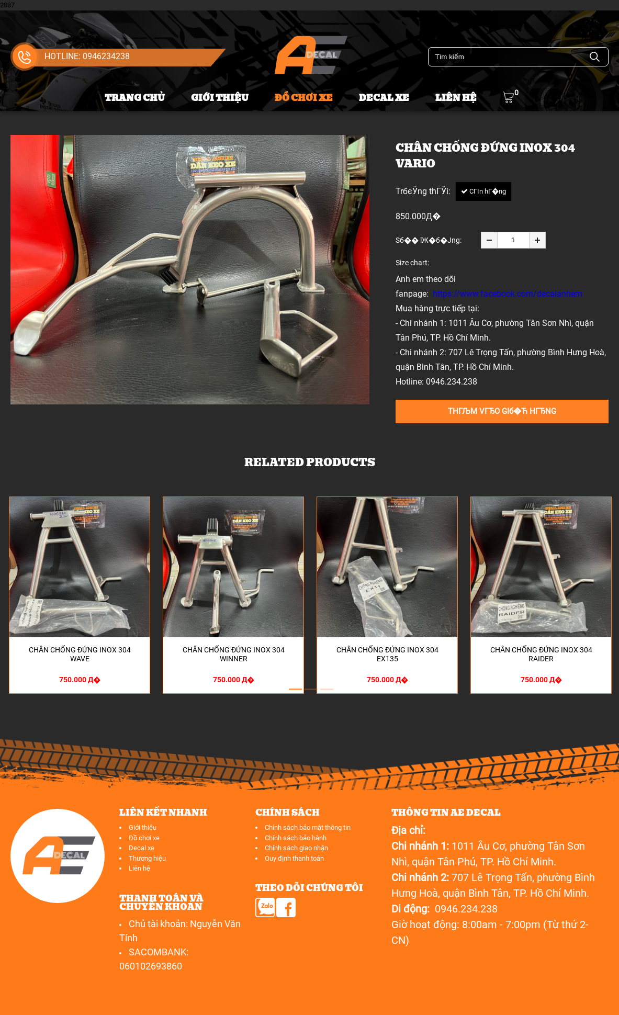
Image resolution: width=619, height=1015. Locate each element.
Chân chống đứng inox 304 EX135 (387, 654)
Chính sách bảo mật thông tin (308, 827)
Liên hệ (456, 98)
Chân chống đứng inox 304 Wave (80, 654)
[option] (189, 269)
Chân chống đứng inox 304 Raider (541, 654)
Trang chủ (135, 98)
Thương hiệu (147, 858)
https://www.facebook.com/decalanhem (507, 294)
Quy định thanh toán (294, 858)
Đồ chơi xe (304, 98)
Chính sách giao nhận (296, 848)
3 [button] (325, 694)
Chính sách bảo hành (296, 838)
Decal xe (384, 98)
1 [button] (294, 694)
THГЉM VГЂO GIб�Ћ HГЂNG (502, 411)
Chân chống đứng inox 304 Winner (234, 654)
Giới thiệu (220, 98)
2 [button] (310, 694)
